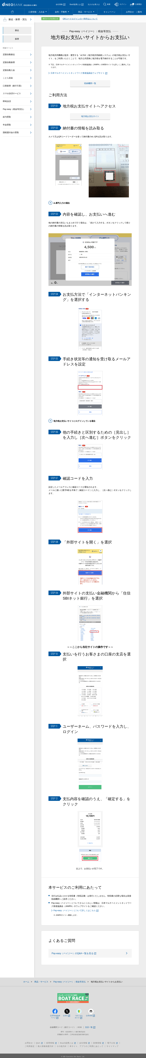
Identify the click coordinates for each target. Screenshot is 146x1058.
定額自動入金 (9, 70)
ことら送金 (8, 78)
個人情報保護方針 (46, 1044)
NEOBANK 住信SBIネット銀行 (19, 4)
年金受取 (7, 125)
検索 (108, 4)
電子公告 (112, 1041)
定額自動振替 (9, 62)
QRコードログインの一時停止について (80, 19)
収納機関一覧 (90, 83)
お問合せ (29, 1041)
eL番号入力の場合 (61, 201)
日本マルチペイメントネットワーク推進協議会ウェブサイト (79, 73)
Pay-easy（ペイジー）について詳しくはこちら (75, 908)
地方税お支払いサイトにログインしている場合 (74, 419)
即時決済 (7, 101)
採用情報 (51, 1041)
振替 (17, 39)
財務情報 (98, 1041)
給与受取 (7, 117)
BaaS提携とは (76, 4)
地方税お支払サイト (90, 114)
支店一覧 (90, 1025)
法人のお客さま (94, 4)
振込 (17, 30)
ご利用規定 (30, 1044)
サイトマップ (112, 1044)
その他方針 (62, 1044)
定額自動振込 (9, 54)
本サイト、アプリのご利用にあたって (87, 1044)
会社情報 (60, 4)
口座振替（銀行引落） (13, 86)
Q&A (39, 1041)
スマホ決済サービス (12, 93)
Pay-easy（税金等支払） (14, 109)
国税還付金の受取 (11, 132)
